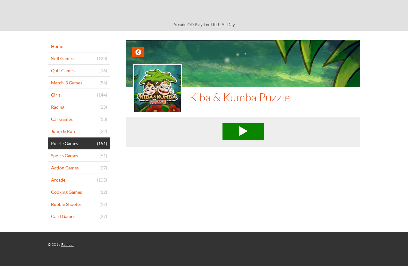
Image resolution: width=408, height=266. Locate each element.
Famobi (67, 244)
